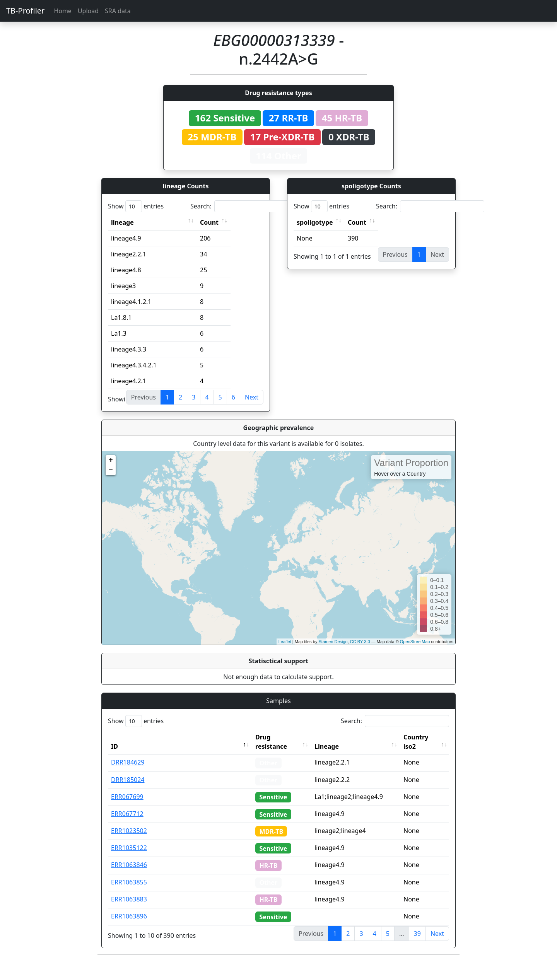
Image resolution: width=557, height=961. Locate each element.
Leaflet (284, 641)
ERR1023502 (129, 830)
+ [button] (111, 460)
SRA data (118, 11)
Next (251, 397)
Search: (244, 206)
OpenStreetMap (415, 641)
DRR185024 (128, 779)
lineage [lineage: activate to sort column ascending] (122, 222)
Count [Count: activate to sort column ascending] (209, 222)
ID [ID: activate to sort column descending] (114, 746)
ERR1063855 (129, 882)
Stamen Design (332, 641)
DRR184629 (128, 762)
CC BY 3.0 (360, 641)
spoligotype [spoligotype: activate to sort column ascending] (315, 222)
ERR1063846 (129, 864)
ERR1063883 (129, 899)
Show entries (136, 206)
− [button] (111, 470)
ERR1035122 (129, 847)
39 (417, 933)
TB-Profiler (25, 10)
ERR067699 (127, 796)
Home (63, 11)
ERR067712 (127, 813)
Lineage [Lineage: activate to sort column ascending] (326, 746)
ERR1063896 (129, 916)
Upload (88, 11)
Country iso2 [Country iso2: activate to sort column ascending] (415, 742)
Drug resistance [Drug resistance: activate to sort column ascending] (271, 742)
